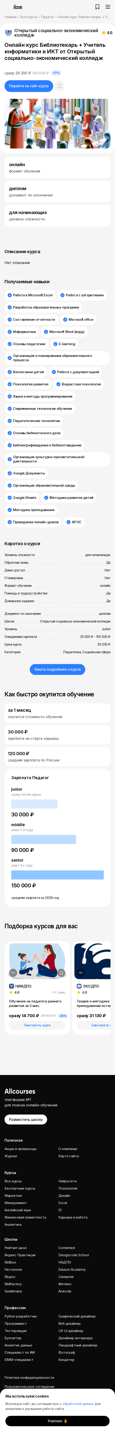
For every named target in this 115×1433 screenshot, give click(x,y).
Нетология (13, 1269)
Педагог (47, 17)
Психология (67, 1188)
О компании (67, 1149)
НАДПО (64, 1262)
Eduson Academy (72, 1269)
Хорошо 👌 (58, 1421)
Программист (16, 1323)
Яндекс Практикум (20, 1255)
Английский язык (18, 1210)
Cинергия (66, 1277)
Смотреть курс (37, 1025)
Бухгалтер (13, 1338)
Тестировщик (16, 1331)
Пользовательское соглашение (29, 1386)
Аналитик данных (18, 1345)
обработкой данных (78, 1404)
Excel (62, 1203)
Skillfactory (13, 1284)
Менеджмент (16, 1203)
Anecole (64, 1291)
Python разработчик (21, 1316)
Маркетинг (13, 1195)
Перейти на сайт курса (29, 86)
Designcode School (73, 1255)
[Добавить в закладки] (61, 973)
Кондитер (66, 1360)
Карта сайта (68, 1156)
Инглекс (65, 1284)
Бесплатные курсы (20, 1188)
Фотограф (66, 1352)
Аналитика (13, 1224)
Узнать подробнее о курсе (57, 669)
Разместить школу (26, 1119)
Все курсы (28, 17)
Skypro (10, 1277)
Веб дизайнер (69, 1323)
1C (60, 1210)
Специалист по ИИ (20, 1352)
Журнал (11, 1156)
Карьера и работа (72, 1217)
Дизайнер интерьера (75, 1338)
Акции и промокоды (21, 1149)
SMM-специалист (19, 1360)
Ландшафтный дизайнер (77, 1345)
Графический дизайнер (77, 1316)
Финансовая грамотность (25, 1217)
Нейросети (67, 1181)
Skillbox (10, 1262)
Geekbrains (13, 1291)
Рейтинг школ (16, 1248)
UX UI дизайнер (70, 1331)
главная (10, 17)
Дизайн (64, 1195)
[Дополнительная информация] (13, 973)
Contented (66, 1248)
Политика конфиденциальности (29, 1377)
